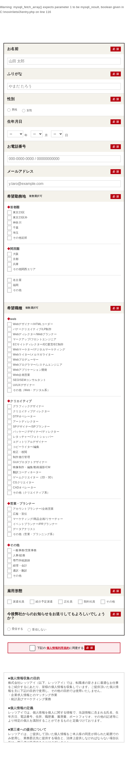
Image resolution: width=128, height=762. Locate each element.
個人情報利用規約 (58, 648)
